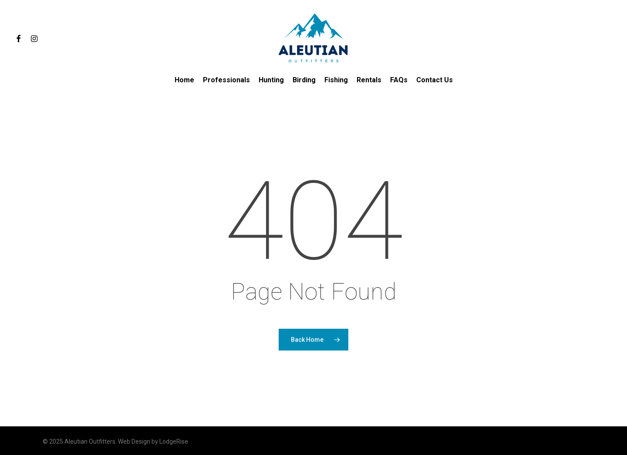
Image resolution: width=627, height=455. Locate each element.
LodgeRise (173, 441)
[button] (610, 4)
